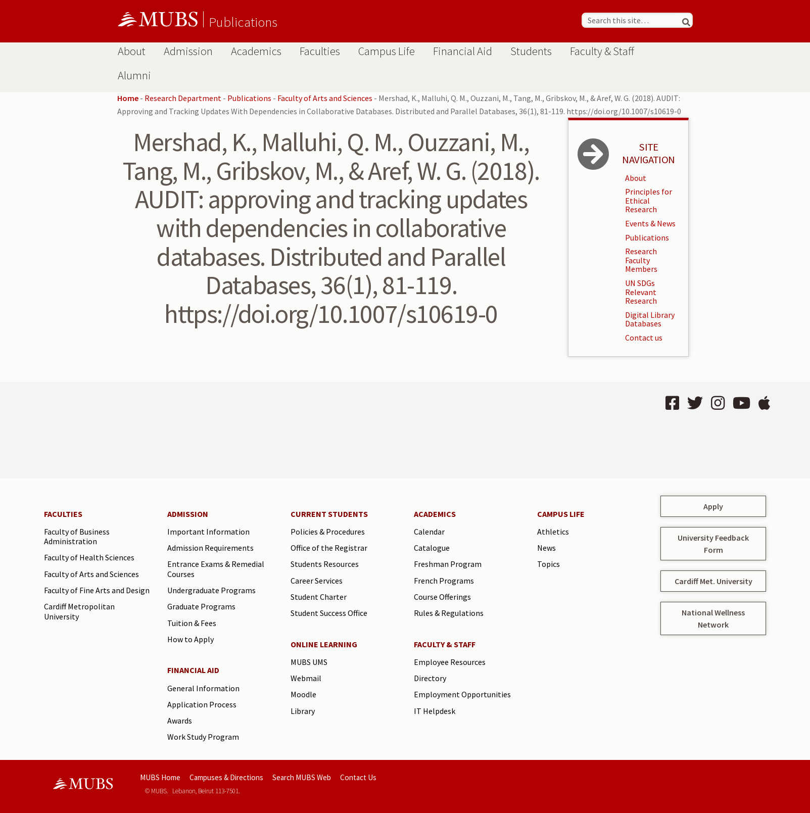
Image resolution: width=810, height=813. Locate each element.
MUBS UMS (309, 662)
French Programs (444, 581)
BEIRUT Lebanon (216, 430)
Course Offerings (442, 597)
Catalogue (432, 548)
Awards (179, 720)
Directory (430, 678)
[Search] (682, 20)
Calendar (429, 532)
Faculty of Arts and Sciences (324, 98)
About (132, 51)
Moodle (303, 694)
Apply (713, 506)
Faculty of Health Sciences (89, 557)
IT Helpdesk (434, 711)
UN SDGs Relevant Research (641, 292)
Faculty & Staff (602, 51)
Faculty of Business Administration (77, 537)
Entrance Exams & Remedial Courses (215, 569)
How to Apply (190, 639)
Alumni (134, 75)
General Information (203, 688)
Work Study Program (203, 737)
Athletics (553, 532)
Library (303, 711)
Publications (243, 21)
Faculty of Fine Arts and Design (97, 590)
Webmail (306, 678)
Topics (548, 564)
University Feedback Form (713, 544)
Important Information (208, 532)
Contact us (643, 337)
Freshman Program (448, 564)
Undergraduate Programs (211, 590)
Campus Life (386, 51)
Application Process (201, 704)
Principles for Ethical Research (648, 200)
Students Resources (325, 564)
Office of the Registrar (329, 548)
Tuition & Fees (191, 623)
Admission (188, 51)
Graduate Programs (201, 606)
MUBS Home (160, 777)
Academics (256, 51)
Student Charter (319, 597)
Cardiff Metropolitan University (79, 611)
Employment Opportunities (462, 694)
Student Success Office (329, 613)
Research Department (183, 98)
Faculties (320, 51)
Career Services (317, 581)
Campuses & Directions (226, 777)
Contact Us (358, 777)
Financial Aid (462, 51)
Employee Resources (450, 662)
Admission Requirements (210, 548)
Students (531, 51)
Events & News (650, 223)
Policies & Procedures (328, 532)
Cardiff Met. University (713, 581)
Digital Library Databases (650, 319)
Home (127, 98)
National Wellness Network (713, 618)
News (546, 548)
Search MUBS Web (301, 777)
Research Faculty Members (641, 260)
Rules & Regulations (449, 613)
